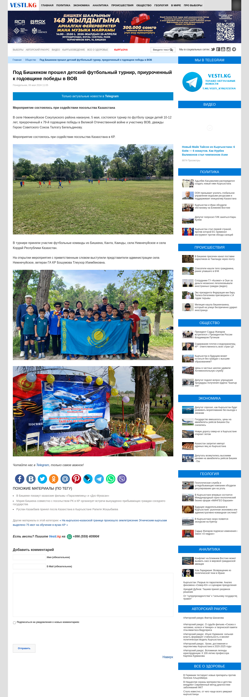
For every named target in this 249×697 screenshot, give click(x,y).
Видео (56, 49)
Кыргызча (121, 49)
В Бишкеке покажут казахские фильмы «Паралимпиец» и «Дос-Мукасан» (62, 495)
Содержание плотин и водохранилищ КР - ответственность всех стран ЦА (215, 345)
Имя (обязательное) (58, 557)
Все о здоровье (97, 49)
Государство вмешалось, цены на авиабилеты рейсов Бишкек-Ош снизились (213, 422)
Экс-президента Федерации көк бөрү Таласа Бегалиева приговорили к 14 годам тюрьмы (215, 295)
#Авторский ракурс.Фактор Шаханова (203, 575)
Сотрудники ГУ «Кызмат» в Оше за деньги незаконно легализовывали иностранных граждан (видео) (214, 283)
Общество (144, 5)
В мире (176, 5)
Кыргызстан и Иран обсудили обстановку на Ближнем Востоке (212, 206)
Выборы (18, 49)
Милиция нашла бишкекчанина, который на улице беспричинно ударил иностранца (216, 307)
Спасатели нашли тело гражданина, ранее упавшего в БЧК (214, 270)
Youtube (223, 49)
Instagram (229, 49)
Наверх (168, 657)
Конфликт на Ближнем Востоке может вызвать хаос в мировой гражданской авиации (208, 528)
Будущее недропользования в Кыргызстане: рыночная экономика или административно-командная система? (207, 491)
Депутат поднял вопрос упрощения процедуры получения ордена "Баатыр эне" (216, 383)
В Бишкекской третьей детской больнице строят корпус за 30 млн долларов (209, 657)
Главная (47, 5)
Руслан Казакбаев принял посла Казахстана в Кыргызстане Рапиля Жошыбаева (67, 509)
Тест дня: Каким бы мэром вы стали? (203, 694)
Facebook (218, 49)
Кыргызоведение (73, 49)
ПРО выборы (193, 5)
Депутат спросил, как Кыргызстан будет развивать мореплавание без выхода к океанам (216, 410)
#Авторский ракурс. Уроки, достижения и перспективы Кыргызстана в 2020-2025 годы (207, 603)
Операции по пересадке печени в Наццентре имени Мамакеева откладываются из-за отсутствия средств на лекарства (207, 666)
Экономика (81, 5)
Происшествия (122, 5)
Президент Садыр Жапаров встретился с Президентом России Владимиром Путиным (213, 335)
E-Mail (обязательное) (59, 566)
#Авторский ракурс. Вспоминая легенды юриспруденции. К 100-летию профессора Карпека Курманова (206, 611)
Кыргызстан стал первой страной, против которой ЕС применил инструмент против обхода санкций (214, 232)
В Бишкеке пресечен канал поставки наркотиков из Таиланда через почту (215, 257)
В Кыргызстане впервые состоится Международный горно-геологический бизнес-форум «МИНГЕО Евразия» (208, 482)
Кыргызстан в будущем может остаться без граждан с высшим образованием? (212, 359)
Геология (161, 5)
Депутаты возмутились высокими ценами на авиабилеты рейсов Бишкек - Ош (207, 451)
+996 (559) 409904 (86, 536)
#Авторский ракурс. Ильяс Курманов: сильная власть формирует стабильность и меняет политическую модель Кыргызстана (208, 595)
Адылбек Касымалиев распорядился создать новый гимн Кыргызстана (215, 182)
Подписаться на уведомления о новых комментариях (48, 622)
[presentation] (42, 634)
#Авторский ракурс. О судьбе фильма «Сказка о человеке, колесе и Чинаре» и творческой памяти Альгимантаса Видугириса (210, 585)
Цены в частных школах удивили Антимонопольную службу (213, 369)
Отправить (24, 648)
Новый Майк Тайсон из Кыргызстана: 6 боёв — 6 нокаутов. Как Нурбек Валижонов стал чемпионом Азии (208, 150)
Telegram (234, 49)
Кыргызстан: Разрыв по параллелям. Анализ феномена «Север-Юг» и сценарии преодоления (210, 541)
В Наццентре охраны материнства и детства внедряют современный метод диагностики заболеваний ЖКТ (207, 642)
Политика (63, 5)
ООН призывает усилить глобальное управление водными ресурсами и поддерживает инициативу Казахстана (216, 196)
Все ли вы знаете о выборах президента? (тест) (209, 688)
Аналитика (100, 5)
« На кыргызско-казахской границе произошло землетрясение (99, 520)
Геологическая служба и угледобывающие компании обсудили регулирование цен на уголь (209, 473)
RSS (236, 5)
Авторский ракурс (37, 49)
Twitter (213, 49)
